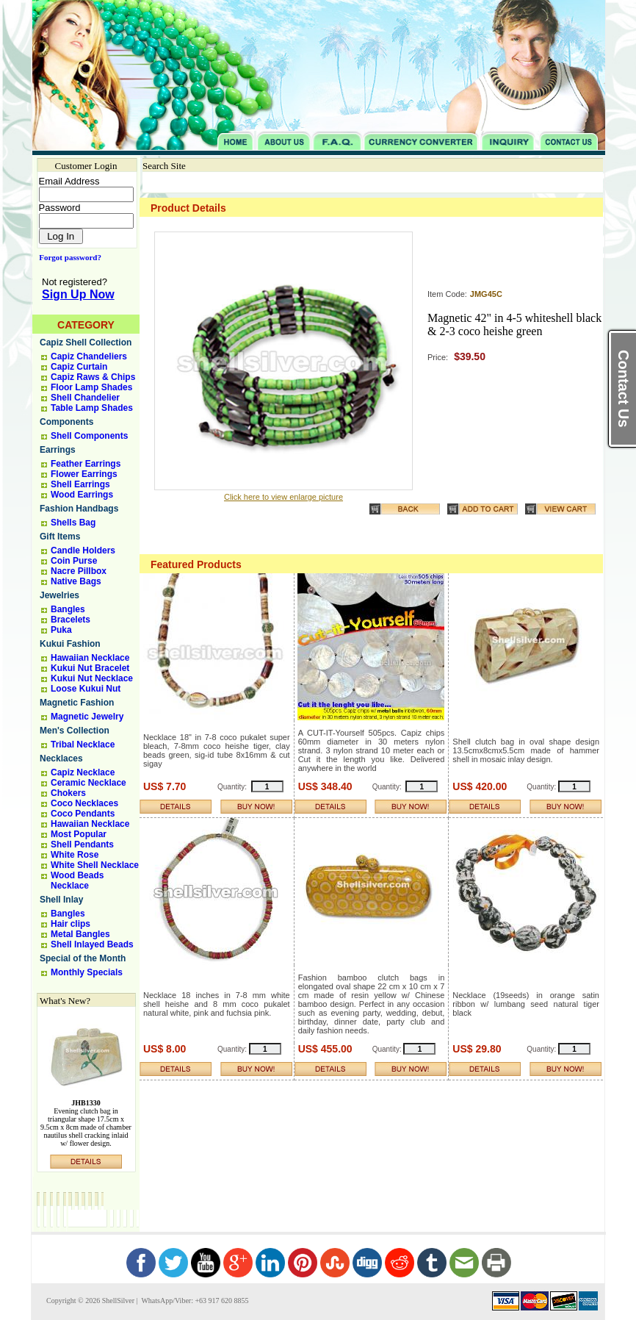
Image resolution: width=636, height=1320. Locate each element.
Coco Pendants (83, 813)
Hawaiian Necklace (90, 658)
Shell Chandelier (85, 397)
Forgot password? (67, 257)
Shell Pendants (82, 844)
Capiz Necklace (83, 772)
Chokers (68, 793)
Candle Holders (83, 550)
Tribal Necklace (83, 744)
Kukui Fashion (70, 644)
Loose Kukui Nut (85, 689)
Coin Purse (74, 561)
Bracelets (70, 619)
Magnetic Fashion (77, 702)
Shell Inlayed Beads (92, 944)
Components (66, 422)
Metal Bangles (80, 934)
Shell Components (89, 436)
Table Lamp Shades (92, 408)
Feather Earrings (85, 464)
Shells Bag (73, 522)
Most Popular (78, 834)
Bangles (68, 609)
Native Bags (76, 581)
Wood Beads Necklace (77, 880)
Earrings (58, 450)
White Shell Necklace (95, 865)
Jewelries (59, 595)
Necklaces (61, 758)
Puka (61, 630)
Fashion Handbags (79, 508)
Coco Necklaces (84, 803)
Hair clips (70, 924)
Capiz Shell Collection (85, 342)
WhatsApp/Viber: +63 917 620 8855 (194, 1300)
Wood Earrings (82, 494)
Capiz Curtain (79, 367)
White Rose (74, 855)
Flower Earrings (84, 474)
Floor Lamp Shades (91, 387)
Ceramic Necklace (88, 783)
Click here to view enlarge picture (283, 496)
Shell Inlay (61, 899)
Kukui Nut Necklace (92, 678)
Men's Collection (74, 730)
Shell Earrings (80, 484)
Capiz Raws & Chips (93, 377)
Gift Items (60, 536)
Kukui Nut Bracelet (90, 668)
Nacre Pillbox (78, 571)
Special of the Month (83, 958)
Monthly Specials (87, 972)
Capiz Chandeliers (89, 356)
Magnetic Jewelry (87, 716)
